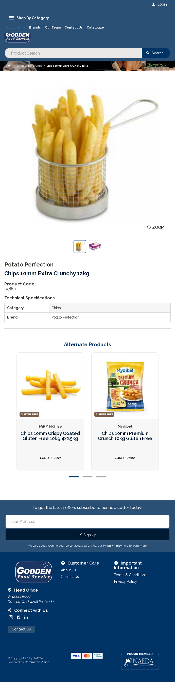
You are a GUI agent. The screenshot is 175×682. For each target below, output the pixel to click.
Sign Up (90, 535)
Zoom (158, 227)
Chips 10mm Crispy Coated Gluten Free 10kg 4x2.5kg (50, 436)
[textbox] (73, 53)
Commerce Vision (37, 662)
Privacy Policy (112, 545)
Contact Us (21, 629)
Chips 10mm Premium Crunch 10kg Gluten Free (125, 436)
